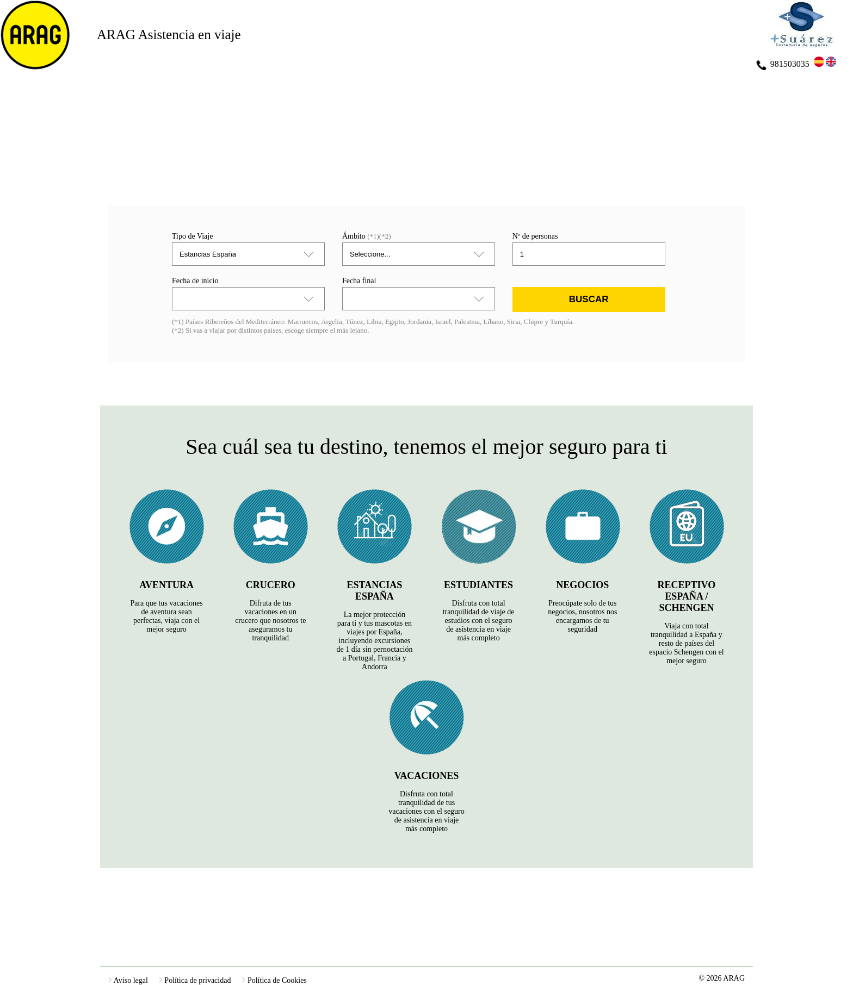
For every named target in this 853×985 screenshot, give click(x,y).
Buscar (589, 299)
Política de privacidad (195, 980)
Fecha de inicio (195, 281)
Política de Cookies (274, 980)
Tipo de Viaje (192, 236)
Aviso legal (128, 980)
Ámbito (366, 236)
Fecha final (359, 281)
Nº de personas (535, 236)
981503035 (782, 63)
